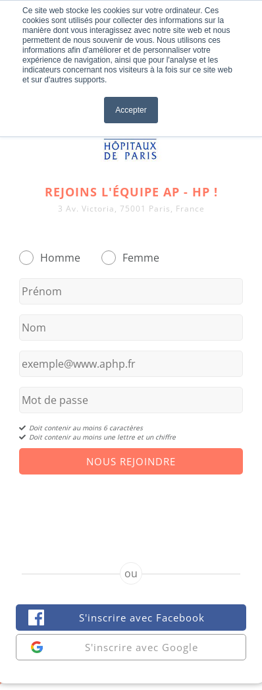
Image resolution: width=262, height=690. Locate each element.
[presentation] (131, 506)
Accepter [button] (130, 110)
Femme (140, 257)
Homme (60, 257)
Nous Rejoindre (131, 461)
